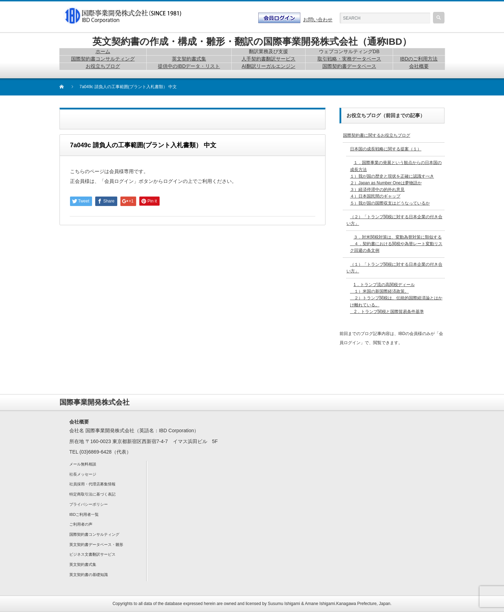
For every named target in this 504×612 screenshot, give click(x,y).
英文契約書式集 (82, 564)
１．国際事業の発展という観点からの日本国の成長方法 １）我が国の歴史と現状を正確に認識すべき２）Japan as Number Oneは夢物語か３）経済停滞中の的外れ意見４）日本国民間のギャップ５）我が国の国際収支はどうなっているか (396, 182)
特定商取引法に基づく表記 (92, 494)
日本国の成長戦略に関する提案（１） (385, 149)
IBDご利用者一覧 (84, 514)
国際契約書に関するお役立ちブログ (376, 135)
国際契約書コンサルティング (94, 534)
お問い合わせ (317, 19)
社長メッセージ (82, 474)
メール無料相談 (82, 464)
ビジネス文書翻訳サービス (92, 554)
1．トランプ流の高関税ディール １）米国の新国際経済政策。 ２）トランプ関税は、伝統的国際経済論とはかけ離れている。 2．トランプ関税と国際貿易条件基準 (396, 298)
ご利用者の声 (80, 524)
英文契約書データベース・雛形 (96, 544)
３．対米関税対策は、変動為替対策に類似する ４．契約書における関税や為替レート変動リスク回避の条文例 (396, 244)
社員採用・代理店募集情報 (92, 484)
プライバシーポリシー (88, 504)
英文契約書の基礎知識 (88, 574)
